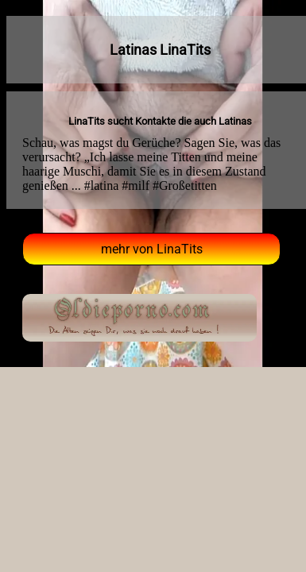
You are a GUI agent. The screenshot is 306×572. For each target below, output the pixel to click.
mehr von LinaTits (152, 249)
